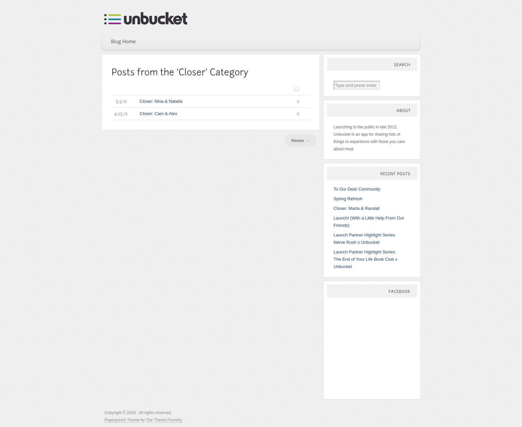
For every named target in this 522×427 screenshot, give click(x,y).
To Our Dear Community (357, 189)
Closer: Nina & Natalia (206, 101)
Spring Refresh (348, 198)
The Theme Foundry (164, 420)
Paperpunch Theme (122, 420)
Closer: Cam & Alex (206, 113)
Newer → (300, 140)
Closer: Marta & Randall (357, 208)
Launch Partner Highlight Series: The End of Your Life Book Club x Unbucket (365, 259)
